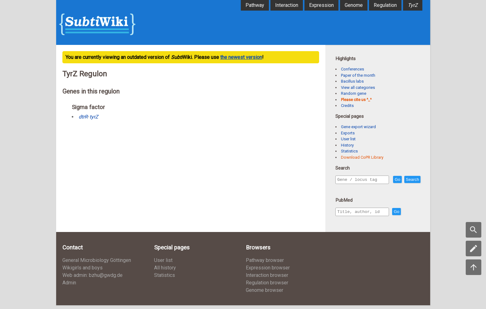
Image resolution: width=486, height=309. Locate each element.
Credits (347, 105)
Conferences (352, 69)
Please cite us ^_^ (356, 99)
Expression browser (268, 271)
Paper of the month (358, 75)
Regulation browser (267, 286)
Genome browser (264, 294)
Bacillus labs (352, 81)
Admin (69, 286)
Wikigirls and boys (82, 271)
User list (348, 139)
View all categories (358, 87)
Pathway (254, 5)
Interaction (286, 5)
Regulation (385, 5)
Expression (321, 5)
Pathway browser (265, 264)
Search (345, 188)
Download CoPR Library (362, 157)
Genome (354, 5)
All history (165, 271)
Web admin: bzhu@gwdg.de (92, 279)
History (347, 145)
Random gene (353, 93)
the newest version (241, 57)
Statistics (349, 151)
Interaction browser (267, 279)
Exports (348, 133)
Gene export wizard (358, 126)
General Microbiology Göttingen (96, 264)
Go (411, 179)
